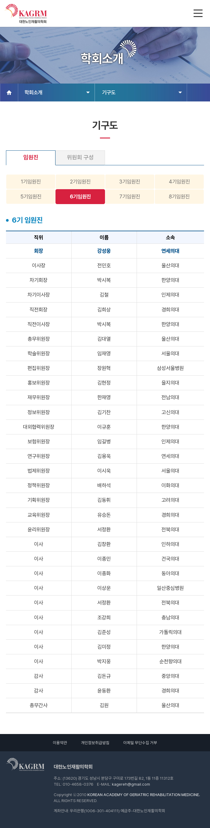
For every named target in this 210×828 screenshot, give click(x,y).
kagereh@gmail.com (131, 784)
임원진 (30, 157)
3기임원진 (129, 181)
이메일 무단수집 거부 (140, 742)
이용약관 (60, 742)
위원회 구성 (80, 157)
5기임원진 (30, 196)
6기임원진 (80, 196)
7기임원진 (129, 196)
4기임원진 (179, 181)
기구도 (142, 92)
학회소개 (57, 92)
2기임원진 (80, 181)
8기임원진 (179, 196)
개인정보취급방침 (95, 742)
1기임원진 (31, 181)
